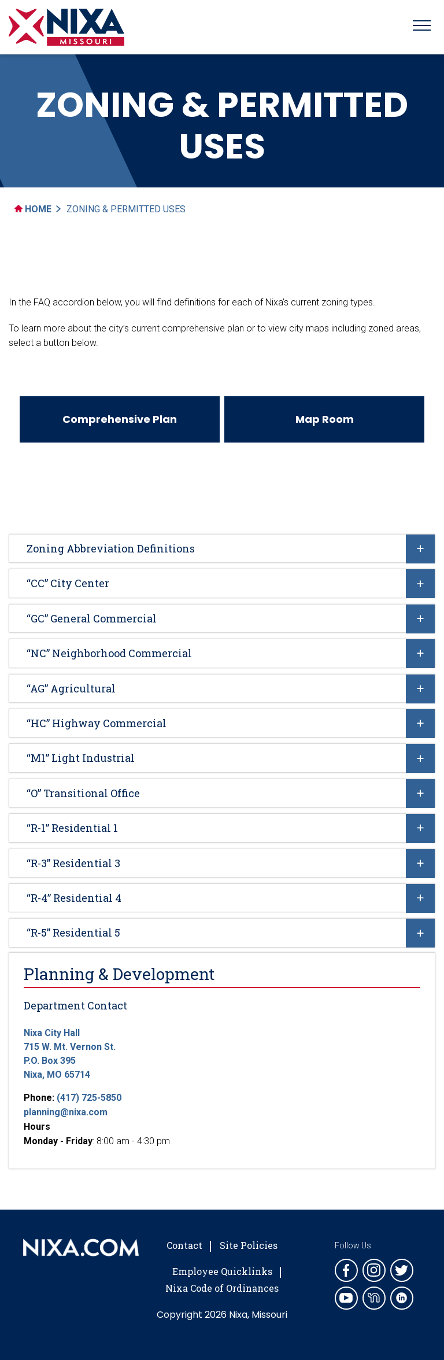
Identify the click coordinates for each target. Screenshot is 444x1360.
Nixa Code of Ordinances (222, 1288)
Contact (184, 1245)
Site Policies (249, 1245)
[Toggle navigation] (421, 27)
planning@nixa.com (66, 1112)
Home (32, 209)
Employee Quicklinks (222, 1271)
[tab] (222, 548)
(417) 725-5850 (89, 1097)
